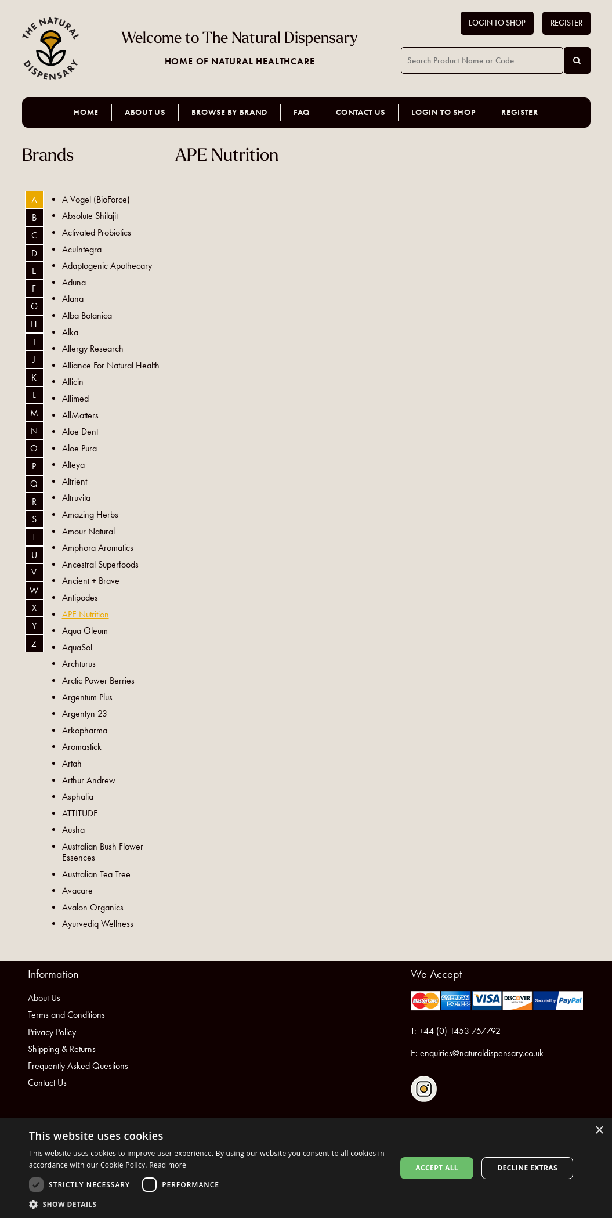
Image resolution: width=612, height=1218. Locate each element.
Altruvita (76, 497)
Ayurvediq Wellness (97, 923)
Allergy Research (93, 348)
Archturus (79, 663)
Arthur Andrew (88, 780)
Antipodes (80, 597)
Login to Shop (497, 23)
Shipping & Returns (62, 1048)
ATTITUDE (80, 813)
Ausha (73, 829)
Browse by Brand (229, 112)
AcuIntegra (82, 249)
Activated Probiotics (96, 232)
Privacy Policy (52, 1032)
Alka (70, 332)
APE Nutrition (85, 614)
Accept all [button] (436, 1168)
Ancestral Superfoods (100, 564)
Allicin (73, 381)
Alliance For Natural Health (111, 365)
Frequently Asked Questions (78, 1065)
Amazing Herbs (90, 514)
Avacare (77, 890)
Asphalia (77, 796)
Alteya (73, 464)
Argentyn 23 (84, 713)
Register (566, 23)
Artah (72, 763)
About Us (145, 112)
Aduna (74, 282)
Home (86, 112)
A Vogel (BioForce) (96, 199)
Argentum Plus (87, 697)
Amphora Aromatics (97, 547)
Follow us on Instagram (424, 1089)
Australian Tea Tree (96, 874)
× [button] (599, 1130)
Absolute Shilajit (90, 215)
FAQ (302, 112)
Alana (73, 298)
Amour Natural (88, 531)
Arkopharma (84, 730)
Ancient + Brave (90, 580)
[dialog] (306, 1168)
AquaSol (77, 647)
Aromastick (82, 746)
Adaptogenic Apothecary (107, 265)
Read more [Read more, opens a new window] (167, 1165)
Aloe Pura (79, 448)
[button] (207, 1203)
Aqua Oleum (85, 630)
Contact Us (360, 112)
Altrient (74, 481)
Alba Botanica (87, 315)
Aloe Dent (80, 431)
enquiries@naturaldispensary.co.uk (482, 1052)
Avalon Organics (93, 907)
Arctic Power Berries (98, 680)
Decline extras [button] (527, 1168)
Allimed (75, 398)
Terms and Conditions (66, 1014)
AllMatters (80, 415)
